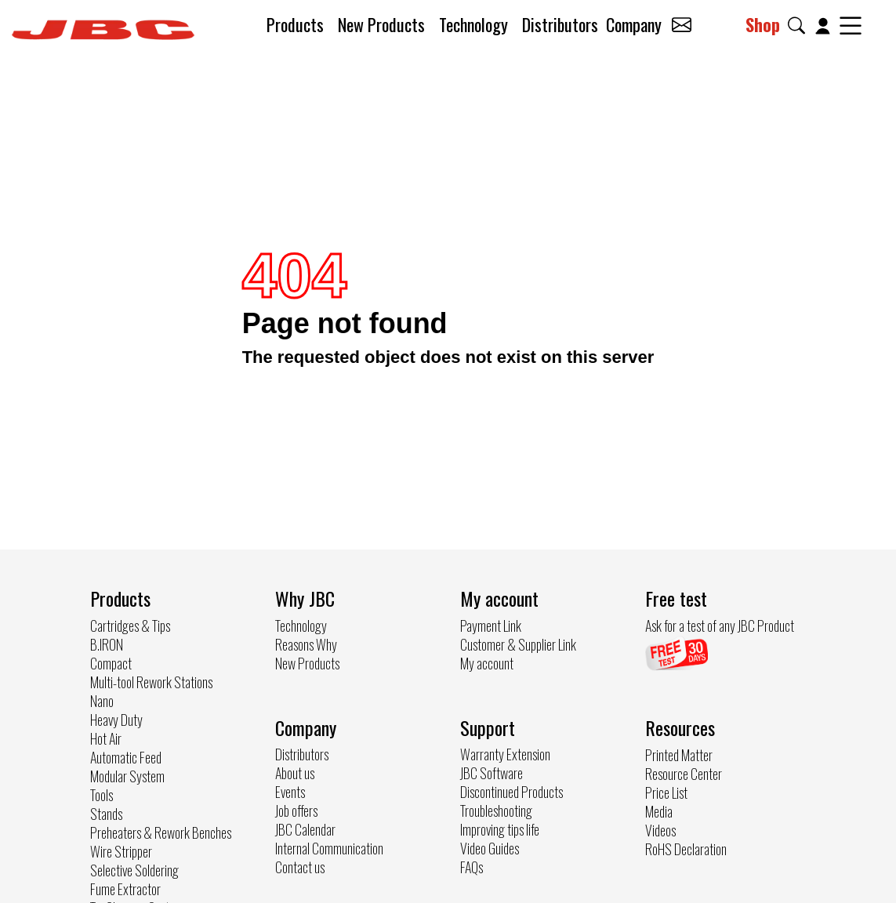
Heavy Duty (116, 719)
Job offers (296, 810)
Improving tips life (499, 829)
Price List (666, 792)
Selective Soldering (134, 870)
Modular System (127, 776)
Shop (762, 24)
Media (659, 811)
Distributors (560, 24)
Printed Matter (679, 755)
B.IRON (106, 644)
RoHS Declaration (686, 849)
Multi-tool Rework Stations (151, 682)
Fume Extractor (125, 889)
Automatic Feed (125, 757)
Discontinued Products (511, 792)
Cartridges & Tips (130, 625)
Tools (101, 795)
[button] (799, 25)
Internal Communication (329, 848)
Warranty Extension (505, 754)
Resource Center (683, 773)
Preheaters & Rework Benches (160, 832)
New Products (381, 24)
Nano (102, 701)
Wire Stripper (121, 851)
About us (294, 773)
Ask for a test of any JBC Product (719, 625)
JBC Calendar (305, 829)
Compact (111, 663)
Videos (660, 830)
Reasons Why (306, 644)
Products (295, 24)
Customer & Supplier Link (518, 644)
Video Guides (489, 848)
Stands (106, 813)
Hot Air (106, 738)
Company (634, 24)
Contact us (300, 867)
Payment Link (490, 625)
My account (486, 663)
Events (290, 792)
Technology (473, 24)
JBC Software (491, 773)
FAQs (471, 867)
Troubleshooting (496, 810)
